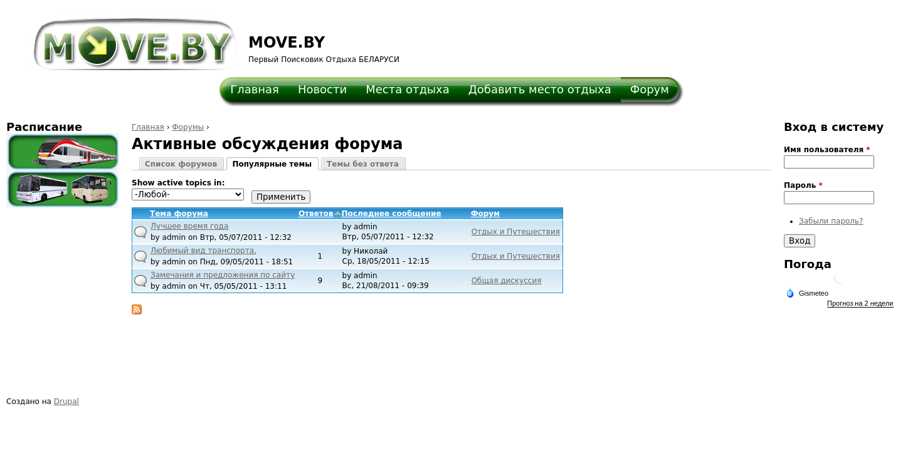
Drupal (66, 401)
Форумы (188, 127)
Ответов (320, 213)
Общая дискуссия (507, 280)
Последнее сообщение (391, 213)
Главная (254, 89)
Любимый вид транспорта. (203, 250)
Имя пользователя (827, 149)
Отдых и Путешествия (516, 231)
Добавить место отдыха (539, 89)
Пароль (803, 185)
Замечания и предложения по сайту (222, 275)
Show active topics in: (178, 183)
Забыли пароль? (831, 221)
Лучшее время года (189, 226)
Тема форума (179, 213)
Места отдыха (408, 89)
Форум (649, 89)
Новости (322, 89)
